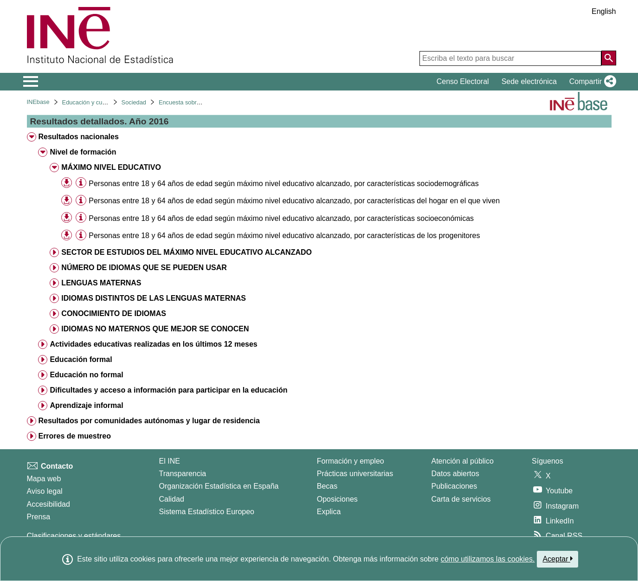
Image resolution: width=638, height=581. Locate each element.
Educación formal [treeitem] (81, 359)
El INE (169, 461)
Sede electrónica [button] (529, 81)
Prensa (39, 517)
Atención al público (463, 461)
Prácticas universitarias (355, 474)
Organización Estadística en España (219, 486)
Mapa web (44, 479)
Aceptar (557, 559)
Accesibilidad (48, 504)
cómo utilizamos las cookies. (488, 559)
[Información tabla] (81, 183)
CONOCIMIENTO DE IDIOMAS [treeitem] (113, 313)
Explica (329, 512)
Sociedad (134, 102)
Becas (327, 486)
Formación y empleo (350, 461)
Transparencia (182, 474)
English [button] (604, 11)
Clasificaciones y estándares (74, 536)
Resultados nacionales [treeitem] (78, 137)
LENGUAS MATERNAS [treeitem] (101, 283)
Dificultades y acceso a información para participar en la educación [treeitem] (168, 390)
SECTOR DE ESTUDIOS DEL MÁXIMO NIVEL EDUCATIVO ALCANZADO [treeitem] (186, 252)
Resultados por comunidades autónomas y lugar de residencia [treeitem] (148, 421)
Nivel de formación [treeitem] (83, 152)
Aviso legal (45, 491)
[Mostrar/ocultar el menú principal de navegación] (30, 81)
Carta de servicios (461, 499)
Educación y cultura (88, 102)
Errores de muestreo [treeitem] (74, 436)
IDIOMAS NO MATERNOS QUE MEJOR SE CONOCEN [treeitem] (155, 329)
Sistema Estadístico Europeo (206, 512)
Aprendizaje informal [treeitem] (86, 405)
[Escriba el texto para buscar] (510, 58)
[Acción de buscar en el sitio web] (608, 58)
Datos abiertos (455, 474)
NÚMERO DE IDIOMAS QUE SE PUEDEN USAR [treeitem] (143, 267)
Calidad (171, 499)
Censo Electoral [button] (463, 81)
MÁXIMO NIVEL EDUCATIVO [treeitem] (111, 167)
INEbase (38, 101)
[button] (591, 81)
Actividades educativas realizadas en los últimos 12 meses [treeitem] (153, 344)
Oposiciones (337, 499)
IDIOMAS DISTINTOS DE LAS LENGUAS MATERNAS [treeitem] (153, 298)
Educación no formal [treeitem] (86, 375)
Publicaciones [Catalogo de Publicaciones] (454, 486)
